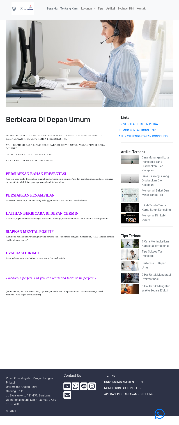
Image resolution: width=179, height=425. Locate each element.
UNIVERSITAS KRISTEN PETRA (139, 124)
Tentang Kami (69, 8)
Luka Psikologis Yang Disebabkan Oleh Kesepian (155, 180)
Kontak (140, 8)
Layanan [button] (87, 8)
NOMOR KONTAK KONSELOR (138, 130)
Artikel (110, 8)
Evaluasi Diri (126, 8)
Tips (100, 8)
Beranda (53, 8)
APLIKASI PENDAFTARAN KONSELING (144, 136)
